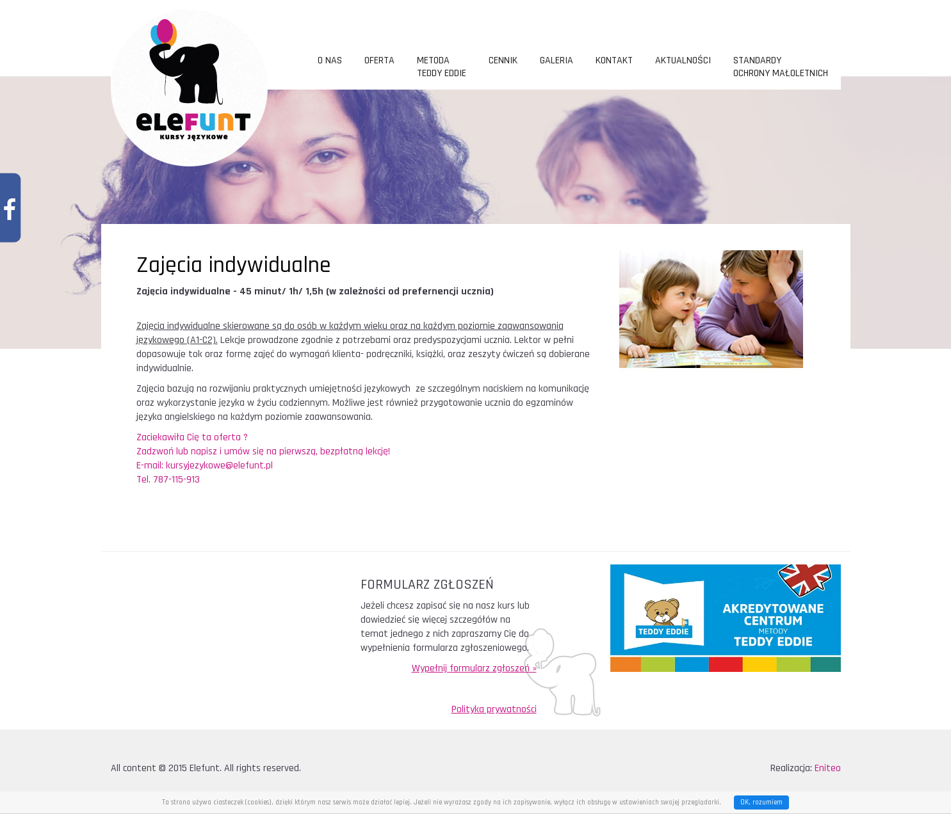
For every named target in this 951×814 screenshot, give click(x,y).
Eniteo (828, 768)
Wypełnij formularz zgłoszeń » (474, 668)
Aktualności (683, 60)
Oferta (379, 60)
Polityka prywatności (494, 709)
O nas (330, 60)
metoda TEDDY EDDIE (441, 67)
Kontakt (614, 60)
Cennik (503, 60)
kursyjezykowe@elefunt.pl (220, 465)
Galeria (556, 60)
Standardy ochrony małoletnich (780, 67)
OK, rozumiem (761, 802)
